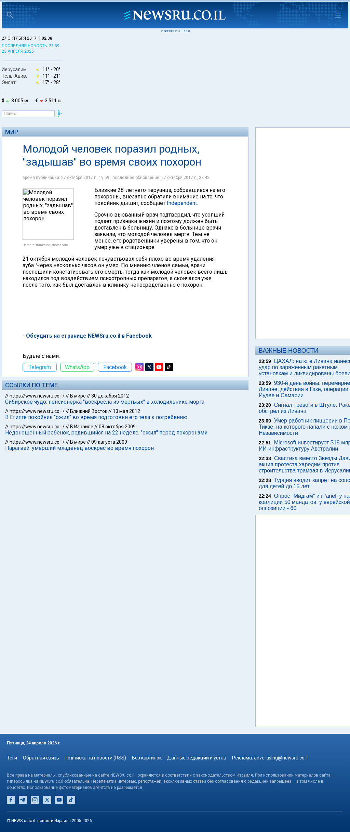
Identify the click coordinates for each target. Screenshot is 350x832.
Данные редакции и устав (196, 757)
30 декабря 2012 (110, 396)
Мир (11, 131)
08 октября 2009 (117, 426)
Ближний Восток (88, 411)
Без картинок (147, 757)
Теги (12, 757)
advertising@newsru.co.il (281, 757)
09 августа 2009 (109, 442)
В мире (78, 396)
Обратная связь (41, 757)
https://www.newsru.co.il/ (37, 396)
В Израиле (81, 426)
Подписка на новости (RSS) (95, 757)
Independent (182, 203)
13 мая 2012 (126, 411)
